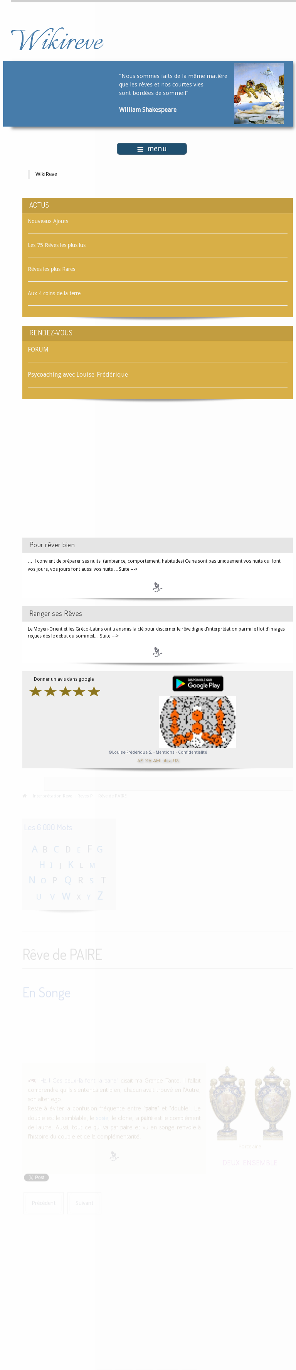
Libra (166, 760)
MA (148, 760)
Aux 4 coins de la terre (54, 293)
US (175, 760)
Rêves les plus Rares (51, 269)
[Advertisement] (87, 475)
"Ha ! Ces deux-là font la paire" (78, 1079)
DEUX (231, 1162)
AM (156, 760)
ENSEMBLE (260, 1162)
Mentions (166, 752)
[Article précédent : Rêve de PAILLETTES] (43, 1202)
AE (140, 760)
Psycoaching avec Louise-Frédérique (78, 374)
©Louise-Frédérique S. (130, 752)
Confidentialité (192, 752)
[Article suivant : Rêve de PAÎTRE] (84, 1202)
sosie (102, 1117)
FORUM (38, 349)
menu (152, 148)
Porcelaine (250, 1145)
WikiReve (46, 174)
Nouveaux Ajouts (48, 221)
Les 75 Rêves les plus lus (57, 245)
